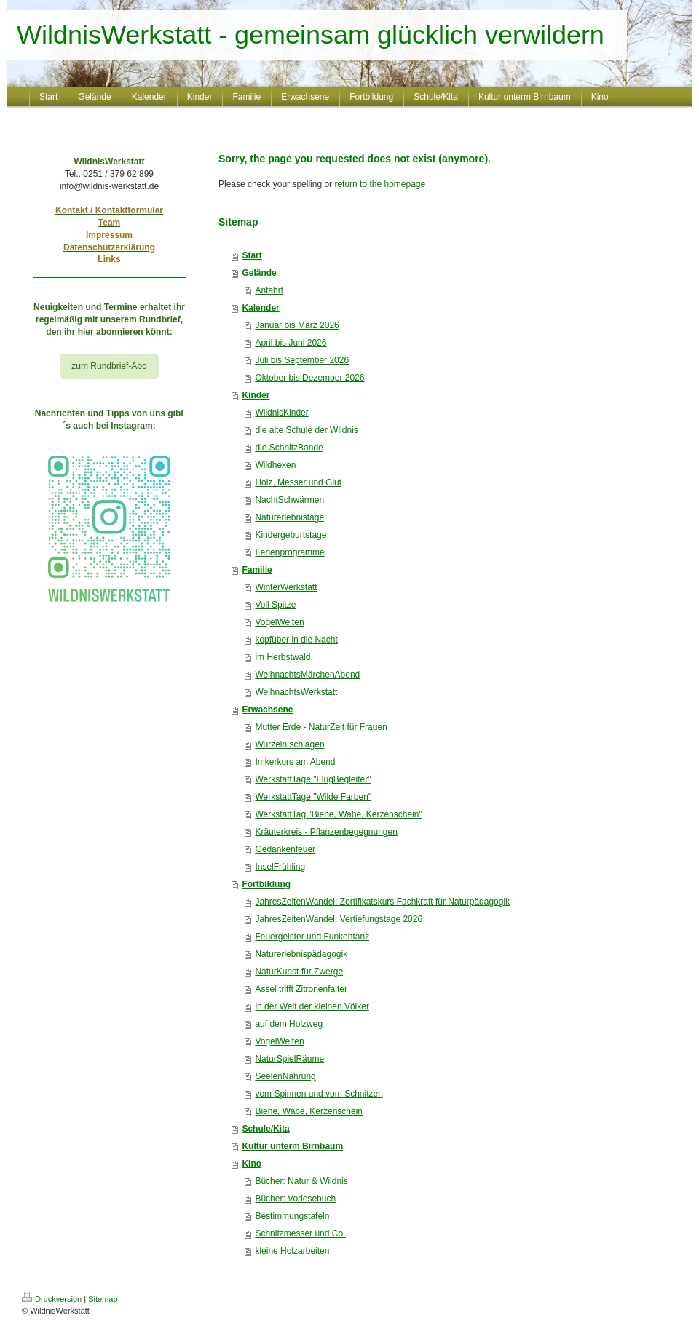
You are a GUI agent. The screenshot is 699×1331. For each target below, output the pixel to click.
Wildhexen (275, 465)
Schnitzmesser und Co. (300, 1233)
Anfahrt (269, 290)
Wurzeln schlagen (289, 744)
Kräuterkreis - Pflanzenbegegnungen (326, 832)
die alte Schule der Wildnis (306, 430)
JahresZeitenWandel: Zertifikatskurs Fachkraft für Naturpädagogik (382, 902)
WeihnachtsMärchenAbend (307, 675)
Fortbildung (266, 884)
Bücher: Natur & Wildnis (301, 1181)
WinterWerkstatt (286, 587)
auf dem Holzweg (289, 1024)
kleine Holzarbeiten (292, 1251)
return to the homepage (379, 184)
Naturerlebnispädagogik (301, 954)
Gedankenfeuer (285, 849)
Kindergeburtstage (290, 535)
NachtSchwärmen (289, 500)
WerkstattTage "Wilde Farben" (313, 797)
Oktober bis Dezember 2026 (309, 378)
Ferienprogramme (289, 552)
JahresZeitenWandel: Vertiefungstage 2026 (338, 919)
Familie (257, 570)
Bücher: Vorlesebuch (295, 1198)
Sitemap (102, 1299)
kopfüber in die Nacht (296, 640)
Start (251, 255)
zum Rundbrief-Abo (108, 366)
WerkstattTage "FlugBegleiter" (313, 779)
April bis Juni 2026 (290, 343)
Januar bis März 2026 (297, 325)
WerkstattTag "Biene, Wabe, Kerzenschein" (338, 814)
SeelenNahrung (285, 1076)
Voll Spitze (275, 605)
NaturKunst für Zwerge (299, 971)
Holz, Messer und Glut (298, 482)
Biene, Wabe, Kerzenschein (309, 1111)
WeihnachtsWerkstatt (296, 692)
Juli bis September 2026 (302, 360)
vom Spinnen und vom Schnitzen (318, 1094)
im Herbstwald (282, 657)
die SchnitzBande (289, 447)
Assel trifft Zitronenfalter (301, 989)
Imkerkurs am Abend (295, 762)
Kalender (260, 308)
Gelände (259, 273)
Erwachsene (267, 709)
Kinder (255, 395)
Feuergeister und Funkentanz (312, 936)
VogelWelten (279, 622)
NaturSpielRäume (289, 1059)
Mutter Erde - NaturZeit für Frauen (321, 727)
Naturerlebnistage (289, 517)
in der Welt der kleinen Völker (312, 1006)
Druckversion (52, 1299)
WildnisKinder (281, 413)
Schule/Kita (265, 1129)
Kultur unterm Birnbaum (292, 1146)
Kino (251, 1164)
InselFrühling (280, 867)
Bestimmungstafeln (292, 1216)
